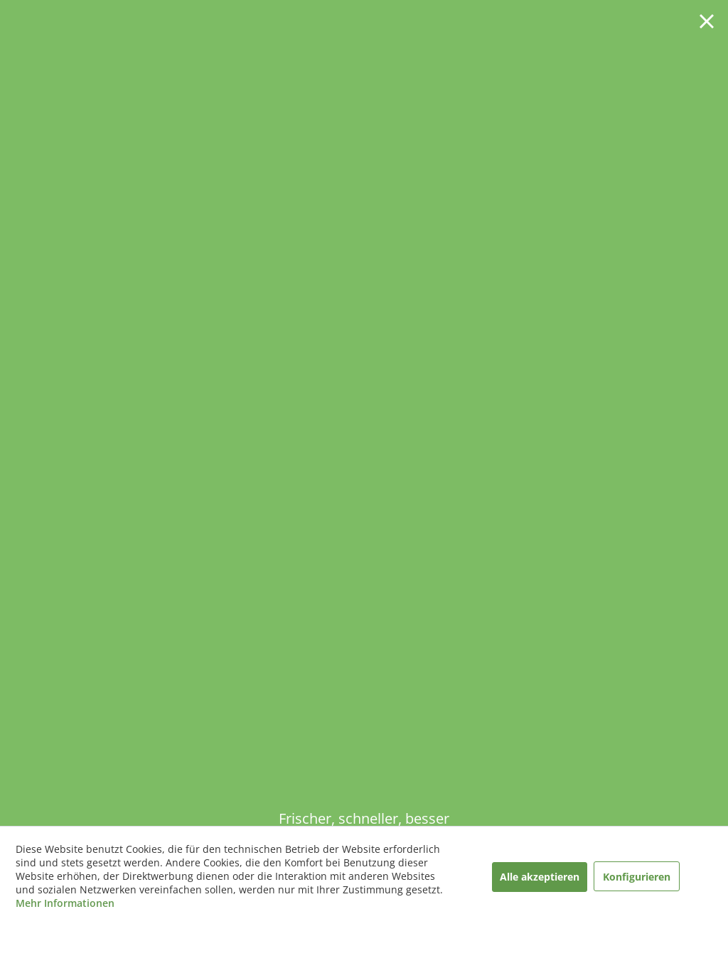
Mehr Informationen (65, 903)
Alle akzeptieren (539, 876)
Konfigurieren (636, 876)
